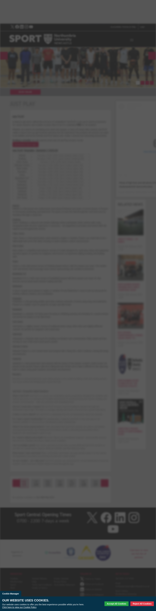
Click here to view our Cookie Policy (19, 607)
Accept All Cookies (116, 603)
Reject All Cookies (142, 603)
